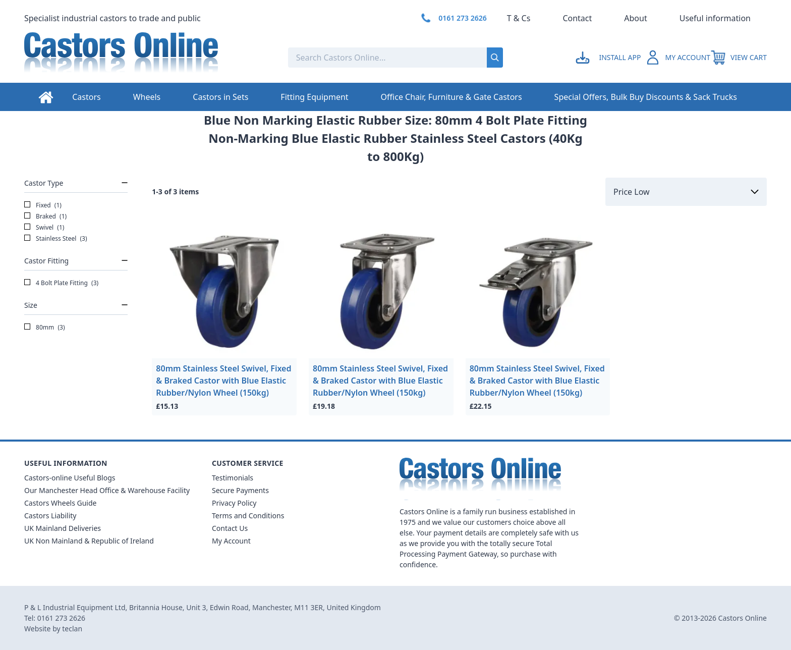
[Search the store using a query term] (354, 57)
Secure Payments (240, 490)
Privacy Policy (234, 503)
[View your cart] (738, 57)
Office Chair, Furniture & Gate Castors (451, 96)
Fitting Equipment (314, 96)
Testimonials (232, 477)
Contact (577, 18)
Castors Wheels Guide (60, 503)
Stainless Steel (55, 238)
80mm (44, 327)
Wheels (147, 96)
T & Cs (519, 18)
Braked (45, 216)
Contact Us (230, 528)
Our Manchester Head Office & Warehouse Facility (107, 490)
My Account (231, 541)
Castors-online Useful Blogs (70, 477)
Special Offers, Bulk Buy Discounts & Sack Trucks (645, 96)
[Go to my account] (610, 57)
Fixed (43, 205)
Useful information (715, 18)
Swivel (44, 227)
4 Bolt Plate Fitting (61, 283)
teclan (72, 628)
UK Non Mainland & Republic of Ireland (89, 541)
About (635, 18)
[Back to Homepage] (148, 57)
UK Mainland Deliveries (62, 528)
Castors (86, 96)
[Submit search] (495, 57)
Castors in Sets (220, 96)
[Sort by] (686, 192)
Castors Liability (50, 515)
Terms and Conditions (248, 515)
